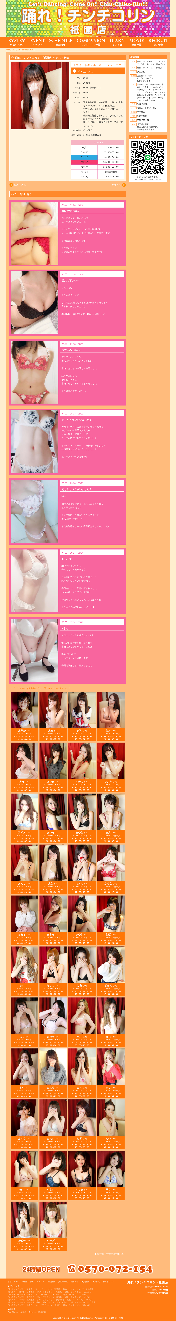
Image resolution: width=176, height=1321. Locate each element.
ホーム (9, 50)
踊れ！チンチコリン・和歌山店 (76, 1305)
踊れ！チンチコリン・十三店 (75, 1294)
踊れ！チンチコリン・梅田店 (20, 1294)
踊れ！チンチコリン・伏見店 (83, 1302)
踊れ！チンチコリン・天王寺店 (78, 1292)
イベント (40, 1282)
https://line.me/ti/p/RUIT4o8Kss (148, 180)
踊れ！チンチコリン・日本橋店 (21, 1292)
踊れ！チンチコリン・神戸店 (79, 1300)
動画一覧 (74, 1282)
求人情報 (85, 1282)
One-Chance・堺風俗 (17, 1312)
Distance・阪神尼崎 (37, 1312)
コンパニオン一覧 (21, 50)
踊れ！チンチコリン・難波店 (48, 1289)
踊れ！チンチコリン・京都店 (55, 1302)
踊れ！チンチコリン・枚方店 (49, 1297)
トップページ (13, 1282)
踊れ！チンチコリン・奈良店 (48, 1305)
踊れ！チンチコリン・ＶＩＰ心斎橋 (78, 1289)
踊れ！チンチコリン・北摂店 (77, 1297)
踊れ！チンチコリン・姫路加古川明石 (24, 1302)
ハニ (34, 50)
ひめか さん (20, 185)
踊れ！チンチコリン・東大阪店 (21, 1300)
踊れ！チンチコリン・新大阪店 (21, 1297)
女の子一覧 (63, 1282)
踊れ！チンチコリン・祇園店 (20, 1305)
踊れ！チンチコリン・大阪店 (20, 1289)
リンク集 (96, 1282)
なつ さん (116, 185)
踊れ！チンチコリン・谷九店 (49, 1292)
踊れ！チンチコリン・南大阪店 (50, 1300)
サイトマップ (108, 1282)
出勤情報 (51, 1282)
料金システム (28, 1282)
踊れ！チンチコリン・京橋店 (48, 1294)
